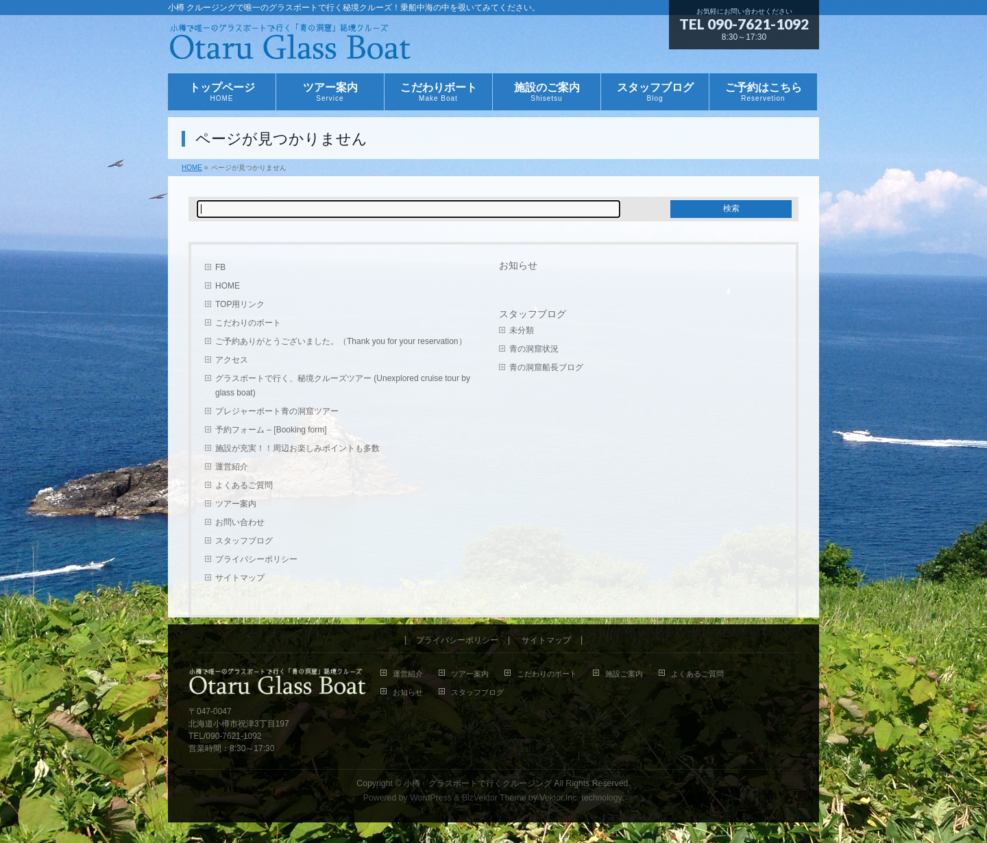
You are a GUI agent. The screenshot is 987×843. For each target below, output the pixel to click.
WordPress (431, 798)
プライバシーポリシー (256, 559)
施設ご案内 (624, 674)
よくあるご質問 (244, 485)
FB (220, 267)
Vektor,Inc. (559, 798)
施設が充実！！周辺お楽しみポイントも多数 (297, 448)
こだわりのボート (248, 323)
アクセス (231, 360)
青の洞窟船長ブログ (546, 367)
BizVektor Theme (494, 798)
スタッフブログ (244, 541)
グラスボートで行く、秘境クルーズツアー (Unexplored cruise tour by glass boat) (342, 386)
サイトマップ (240, 578)
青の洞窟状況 (534, 349)
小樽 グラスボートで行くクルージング (478, 783)
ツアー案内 (235, 504)
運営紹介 (231, 467)
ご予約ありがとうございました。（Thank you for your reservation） (341, 341)
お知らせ (518, 265)
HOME (227, 286)
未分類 (521, 330)
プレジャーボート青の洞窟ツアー (277, 411)
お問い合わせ (240, 522)
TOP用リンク (240, 304)
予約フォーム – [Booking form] (271, 430)
